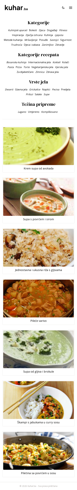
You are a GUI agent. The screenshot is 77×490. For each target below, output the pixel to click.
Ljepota (59, 35)
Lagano (22, 112)
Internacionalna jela (39, 62)
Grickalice (34, 89)
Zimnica (39, 72)
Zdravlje (59, 44)
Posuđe (43, 40)
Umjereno (33, 112)
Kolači (65, 62)
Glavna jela (21, 89)
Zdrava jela (52, 72)
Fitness (63, 30)
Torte (26, 67)
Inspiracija (18, 35)
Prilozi (29, 94)
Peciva (55, 89)
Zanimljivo (47, 44)
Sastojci (54, 40)
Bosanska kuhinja (16, 62)
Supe (46, 94)
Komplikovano (49, 112)
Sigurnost (66, 40)
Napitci (46, 89)
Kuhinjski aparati (17, 30)
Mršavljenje (30, 40)
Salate (38, 94)
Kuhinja (48, 35)
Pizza (19, 67)
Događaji (52, 30)
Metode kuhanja (13, 40)
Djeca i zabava (32, 44)
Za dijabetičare (25, 72)
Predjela (65, 89)
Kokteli (56, 62)
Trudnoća (16, 44)
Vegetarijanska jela (42, 67)
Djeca (42, 30)
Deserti (9, 89)
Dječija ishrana (34, 35)
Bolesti (33, 30)
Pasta (10, 67)
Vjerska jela (61, 67)
